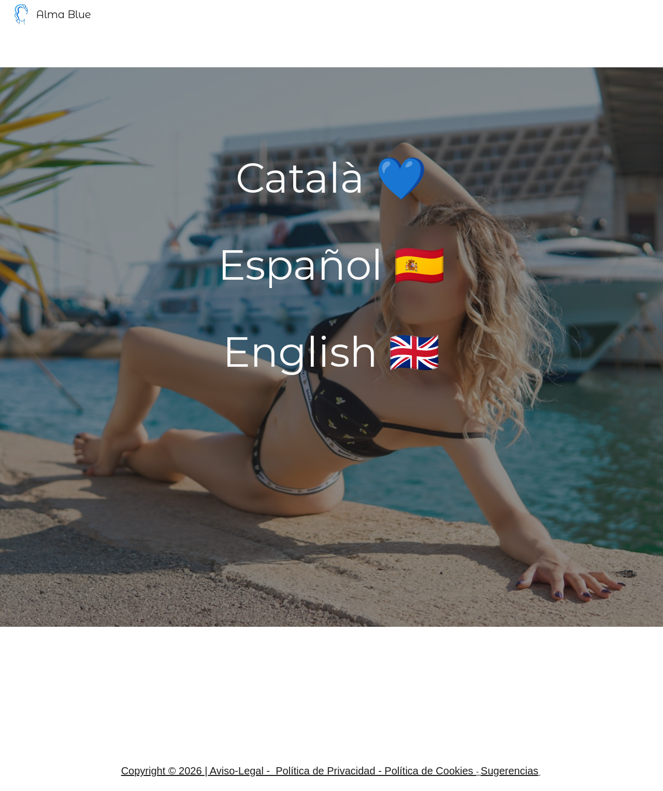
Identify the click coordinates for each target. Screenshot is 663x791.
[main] (331, 178)
